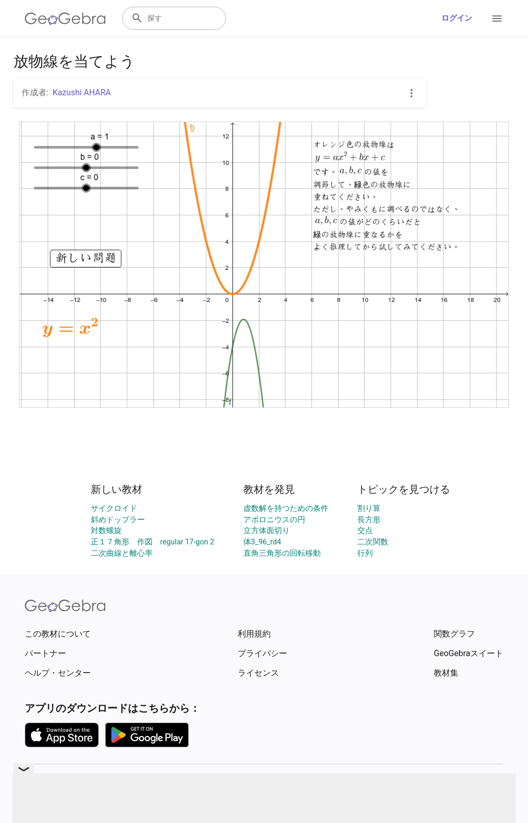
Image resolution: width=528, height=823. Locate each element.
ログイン (456, 18)
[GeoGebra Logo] (65, 18)
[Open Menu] (497, 18)
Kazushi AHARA (82, 92)
